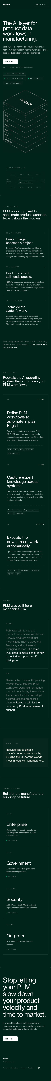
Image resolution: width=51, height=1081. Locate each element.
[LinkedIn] (39, 1068)
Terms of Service (10, 1068)
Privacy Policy (27, 1068)
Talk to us (40, 4)
